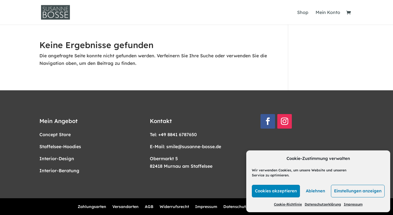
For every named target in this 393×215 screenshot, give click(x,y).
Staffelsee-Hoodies (60, 146)
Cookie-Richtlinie (288, 204)
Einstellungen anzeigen (358, 190)
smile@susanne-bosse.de (193, 146)
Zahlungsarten (92, 207)
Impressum (353, 204)
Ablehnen (315, 190)
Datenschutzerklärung (323, 204)
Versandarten (125, 207)
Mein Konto (328, 12)
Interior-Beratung (59, 170)
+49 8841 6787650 (177, 134)
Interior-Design (56, 158)
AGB (149, 207)
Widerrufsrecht (174, 207)
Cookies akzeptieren (276, 190)
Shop (302, 12)
